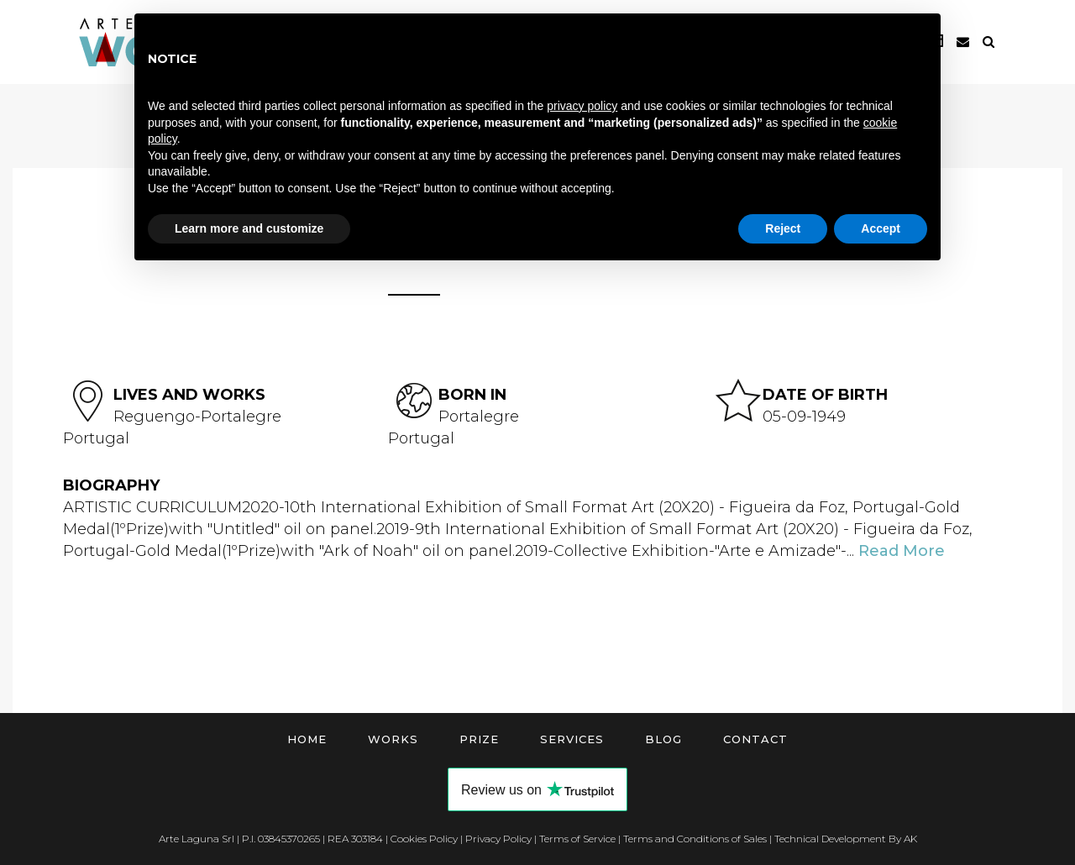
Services (572, 739)
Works (393, 739)
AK (910, 838)
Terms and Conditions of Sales (695, 838)
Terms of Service (577, 838)
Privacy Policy (498, 838)
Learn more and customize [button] (249, 228)
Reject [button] (782, 228)
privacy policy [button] (582, 106)
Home (307, 739)
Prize (479, 739)
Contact (755, 739)
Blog (663, 739)
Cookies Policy (424, 838)
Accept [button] (880, 228)
